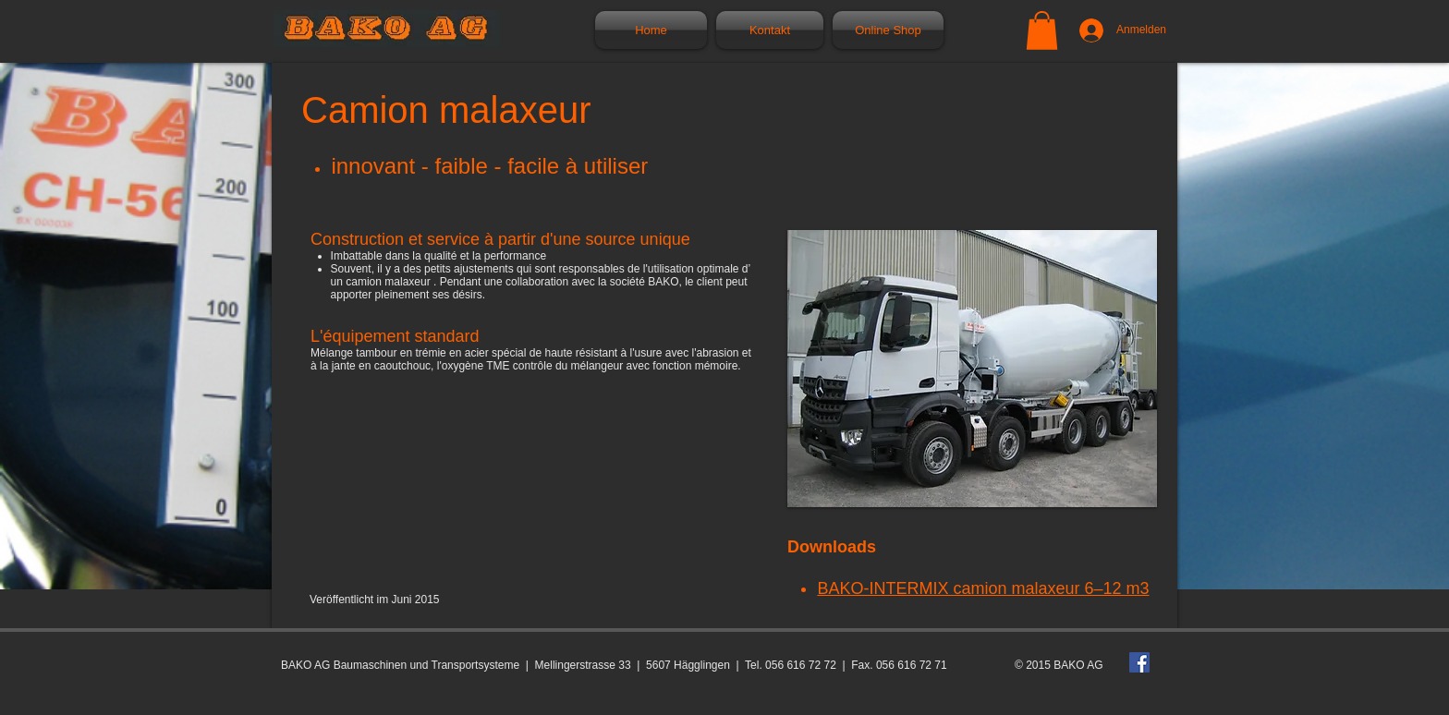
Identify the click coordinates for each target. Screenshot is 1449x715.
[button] (1042, 30)
